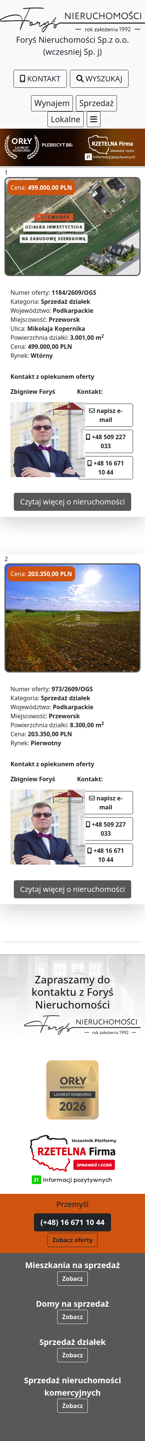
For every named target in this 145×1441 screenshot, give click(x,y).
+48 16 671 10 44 (105, 467)
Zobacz (72, 1278)
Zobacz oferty (72, 1240)
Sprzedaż (96, 103)
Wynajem (52, 103)
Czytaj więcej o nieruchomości (72, 502)
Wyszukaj (99, 79)
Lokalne (65, 119)
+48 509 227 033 (106, 441)
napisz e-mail (106, 415)
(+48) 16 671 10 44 (72, 1222)
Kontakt (40, 79)
